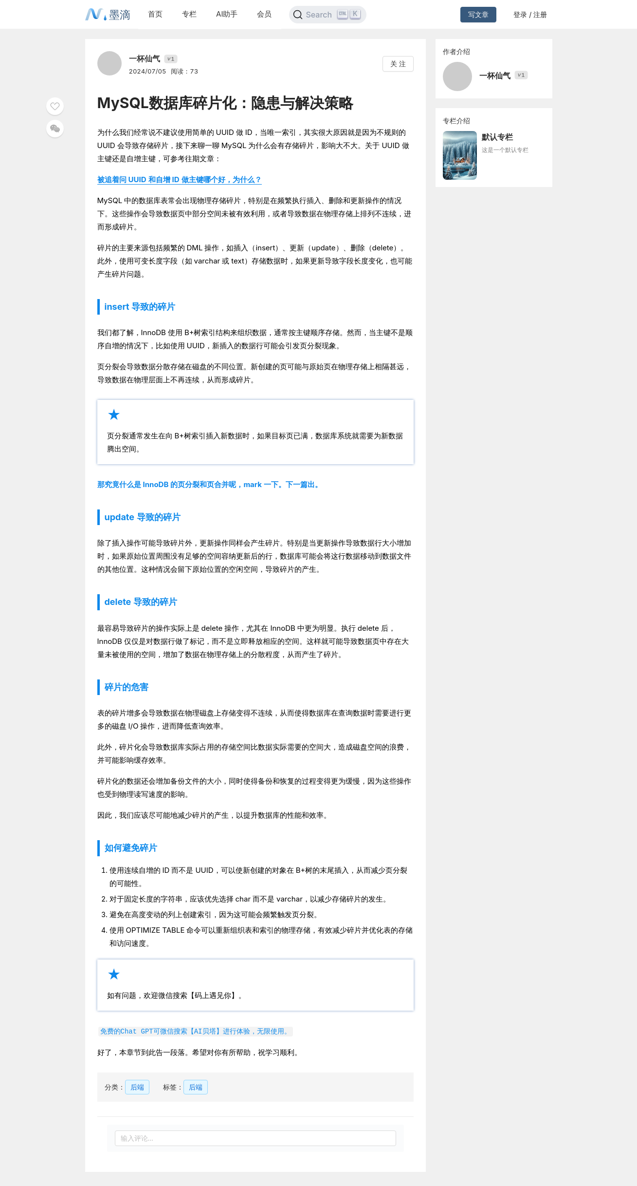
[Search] (327, 14)
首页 (155, 14)
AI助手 (226, 14)
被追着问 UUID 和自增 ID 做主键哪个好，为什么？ (179, 179)
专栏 (189, 14)
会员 (264, 14)
